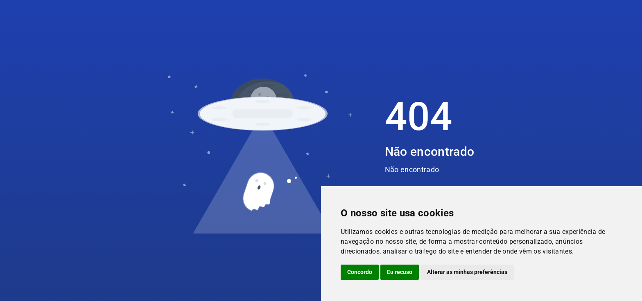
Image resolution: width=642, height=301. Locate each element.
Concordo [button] (359, 272)
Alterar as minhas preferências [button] (467, 272)
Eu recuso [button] (399, 272)
